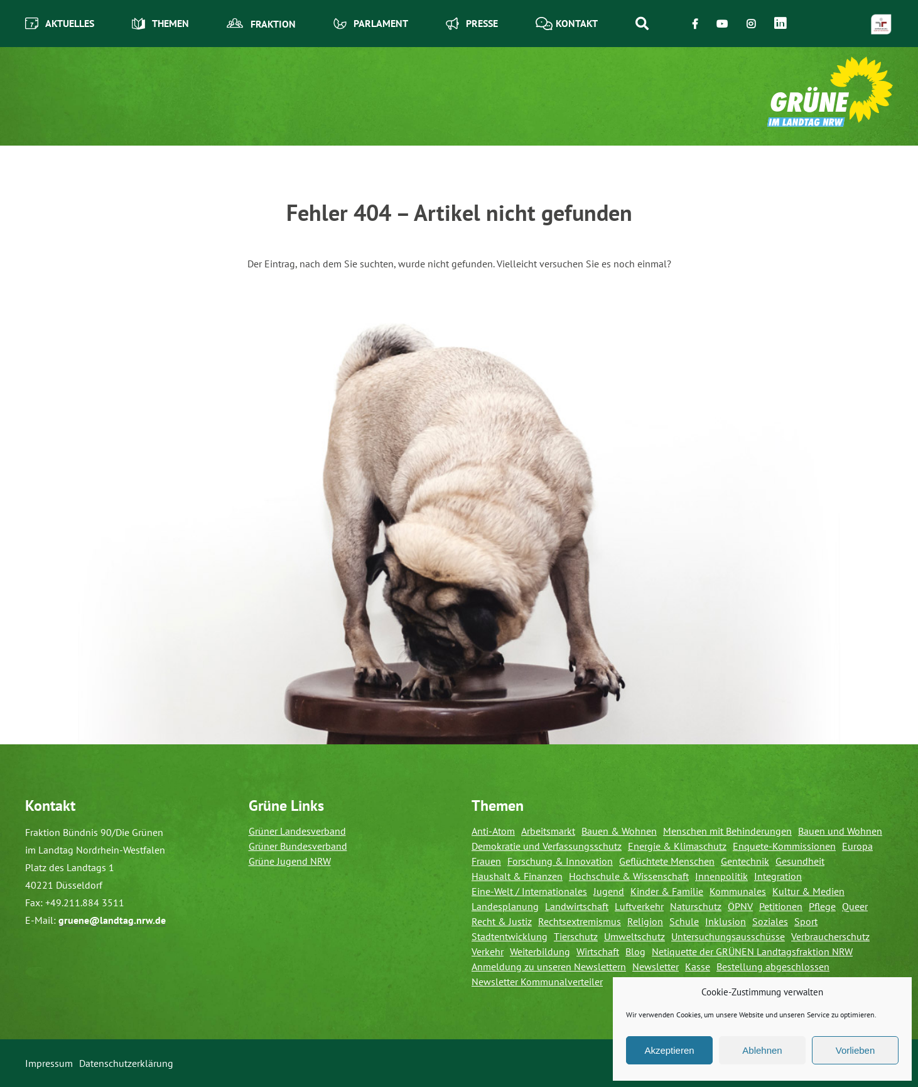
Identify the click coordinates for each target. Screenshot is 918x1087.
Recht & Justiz (502, 921)
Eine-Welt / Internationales (529, 891)
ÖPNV (740, 906)
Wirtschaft (597, 951)
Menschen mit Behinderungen (727, 831)
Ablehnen (762, 1050)
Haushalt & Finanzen (517, 876)
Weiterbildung (540, 951)
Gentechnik (745, 861)
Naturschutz (695, 906)
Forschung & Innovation (560, 861)
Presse (472, 23)
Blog (635, 951)
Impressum (49, 1063)
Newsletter (655, 966)
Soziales (770, 921)
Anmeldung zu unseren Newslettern (549, 966)
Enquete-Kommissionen (784, 846)
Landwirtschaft (576, 906)
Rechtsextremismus (579, 921)
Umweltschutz (634, 936)
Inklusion (725, 921)
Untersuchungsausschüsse (728, 936)
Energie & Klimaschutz (677, 846)
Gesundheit (799, 861)
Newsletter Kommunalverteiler (537, 981)
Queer (855, 906)
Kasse (697, 966)
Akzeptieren (669, 1050)
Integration (778, 876)
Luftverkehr (639, 906)
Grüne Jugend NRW (290, 861)
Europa (857, 846)
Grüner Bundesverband (298, 846)
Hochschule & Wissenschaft (629, 876)
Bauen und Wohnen (840, 831)
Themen (160, 23)
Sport (806, 921)
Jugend (608, 891)
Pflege (822, 906)
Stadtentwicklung (510, 936)
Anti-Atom (493, 831)
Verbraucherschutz (830, 936)
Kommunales (738, 891)
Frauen (486, 861)
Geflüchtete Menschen (667, 861)
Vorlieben (855, 1050)
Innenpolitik (721, 876)
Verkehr (488, 951)
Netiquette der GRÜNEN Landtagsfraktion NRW (752, 951)
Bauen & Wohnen (619, 831)
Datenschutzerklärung (126, 1063)
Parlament (370, 23)
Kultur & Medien (808, 891)
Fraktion (261, 24)
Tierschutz (576, 936)
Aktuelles (59, 23)
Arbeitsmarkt (548, 831)
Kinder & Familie (666, 891)
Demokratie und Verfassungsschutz (547, 846)
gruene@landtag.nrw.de (112, 920)
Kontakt (567, 23)
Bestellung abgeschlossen (772, 966)
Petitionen (780, 906)
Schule (684, 921)
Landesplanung (505, 906)
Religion (645, 921)
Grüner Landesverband (297, 831)
